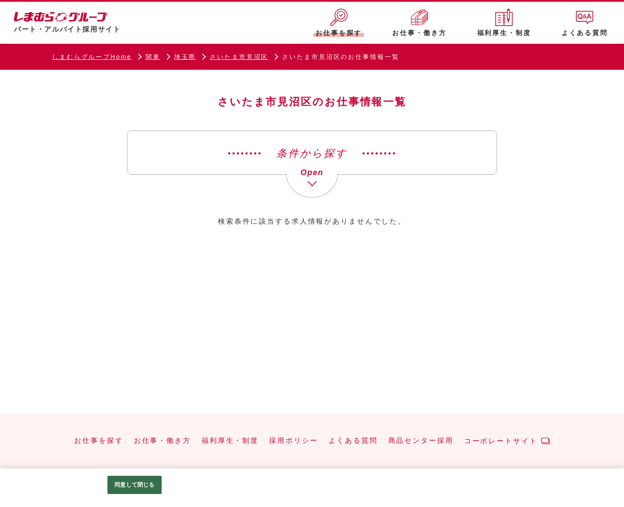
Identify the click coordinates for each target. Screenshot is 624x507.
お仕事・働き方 (162, 440)
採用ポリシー (293, 440)
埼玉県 (185, 56)
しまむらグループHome (92, 56)
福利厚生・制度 (230, 440)
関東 (153, 56)
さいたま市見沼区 (239, 56)
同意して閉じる (134, 484)
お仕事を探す (98, 440)
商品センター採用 (421, 440)
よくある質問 (352, 440)
